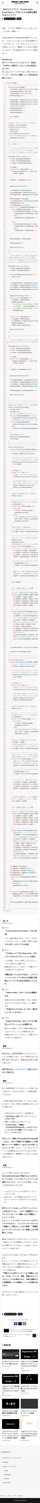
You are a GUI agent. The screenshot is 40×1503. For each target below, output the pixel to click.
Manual (5, 1462)
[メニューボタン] (2, 2)
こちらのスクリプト (20, 1069)
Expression (7, 1474)
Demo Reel (7, 1482)
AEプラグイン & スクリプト (12, 1458)
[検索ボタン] (37, 2)
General (6, 1478)
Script (18, 18)
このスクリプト (30, 1292)
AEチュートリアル (10, 18)
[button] (15, 1323)
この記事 (5, 31)
